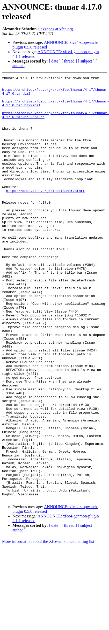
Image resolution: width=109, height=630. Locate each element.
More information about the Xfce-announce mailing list (48, 625)
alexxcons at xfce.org (55, 29)
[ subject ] (86, 61)
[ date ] (55, 61)
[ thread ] (69, 61)
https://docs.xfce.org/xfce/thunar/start (45, 214)
